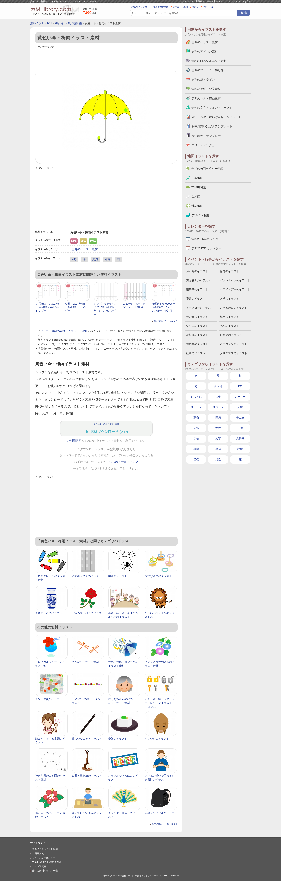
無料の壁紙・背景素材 (206, 89)
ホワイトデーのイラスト (235, 289)
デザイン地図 (200, 215)
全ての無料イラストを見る (238, 1)
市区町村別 (198, 187)
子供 (240, 427)
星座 (218, 449)
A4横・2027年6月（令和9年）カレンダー (76, 307)
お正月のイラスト (197, 271)
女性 (218, 427)
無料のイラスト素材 (84, 249)
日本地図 (197, 178)
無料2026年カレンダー (206, 239)
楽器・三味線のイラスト (87, 775)
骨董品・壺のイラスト (48, 613)
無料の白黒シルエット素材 (209, 60)
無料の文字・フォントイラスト (211, 107)
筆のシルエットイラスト (87, 738)
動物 (196, 417)
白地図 (176, 7)
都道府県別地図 (160, 7)
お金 (218, 396)
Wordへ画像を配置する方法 (46, 862)
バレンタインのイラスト (235, 280)
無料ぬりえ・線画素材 (206, 98)
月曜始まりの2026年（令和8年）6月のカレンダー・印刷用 (163, 307)
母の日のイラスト (197, 316)
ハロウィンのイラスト (233, 344)
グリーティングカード (206, 145)
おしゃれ (196, 396)
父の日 (195, 7)
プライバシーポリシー (44, 857)
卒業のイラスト (195, 298)
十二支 (240, 417)
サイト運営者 (39, 866)
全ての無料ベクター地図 (207, 168)
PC (240, 386)
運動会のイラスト (197, 344)
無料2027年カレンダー (206, 248)
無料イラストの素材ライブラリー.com (139, 876)
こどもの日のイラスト (233, 307)
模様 (196, 459)
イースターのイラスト (199, 307)
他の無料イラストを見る (166, 321)
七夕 (205, 7)
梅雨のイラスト (229, 316)
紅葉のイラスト (195, 353)
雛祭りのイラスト (197, 289)
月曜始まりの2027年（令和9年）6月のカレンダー (48, 307)
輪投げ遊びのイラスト (158, 576)
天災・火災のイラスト (48, 699)
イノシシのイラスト (157, 738)
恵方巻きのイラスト (198, 280)
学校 (196, 438)
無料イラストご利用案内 (192, 1)
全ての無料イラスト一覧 (45, 870)
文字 (218, 438)
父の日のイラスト (197, 325)
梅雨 (185, 7)
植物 (240, 449)
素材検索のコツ (214, 1)
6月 (57, 23)
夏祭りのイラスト (197, 334)
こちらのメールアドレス (122, 461)
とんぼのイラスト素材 (85, 661)
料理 (196, 449)
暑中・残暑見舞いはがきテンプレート (216, 117)
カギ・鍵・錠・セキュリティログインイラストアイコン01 (160, 702)
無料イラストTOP (41, 23)
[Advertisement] (106, 58)
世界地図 (197, 206)
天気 (68, 23)
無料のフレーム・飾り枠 (207, 70)
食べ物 (218, 386)
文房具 (240, 438)
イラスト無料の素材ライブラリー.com (64, 330)
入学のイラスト (229, 298)
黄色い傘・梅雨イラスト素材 (106, 424)
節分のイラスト (229, 271)
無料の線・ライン (203, 79)
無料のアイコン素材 (204, 51)
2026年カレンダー (140, 7)
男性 (218, 459)
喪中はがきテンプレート (207, 135)
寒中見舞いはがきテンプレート (211, 126)
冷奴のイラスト (117, 738)
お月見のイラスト (231, 334)
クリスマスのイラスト (233, 353)
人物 (240, 407)
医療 (218, 417)
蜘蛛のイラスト (117, 576)
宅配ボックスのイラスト (87, 576)
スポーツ (218, 407)
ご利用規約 (74, 440)
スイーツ (196, 407)
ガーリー (240, 396)
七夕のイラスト (229, 325)
